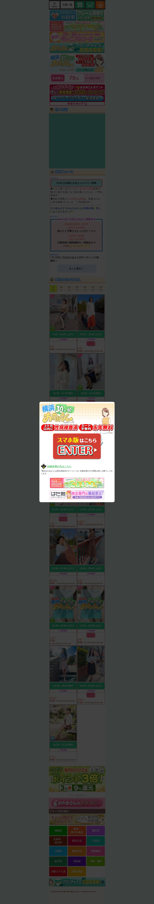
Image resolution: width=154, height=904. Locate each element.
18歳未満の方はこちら (59, 466)
